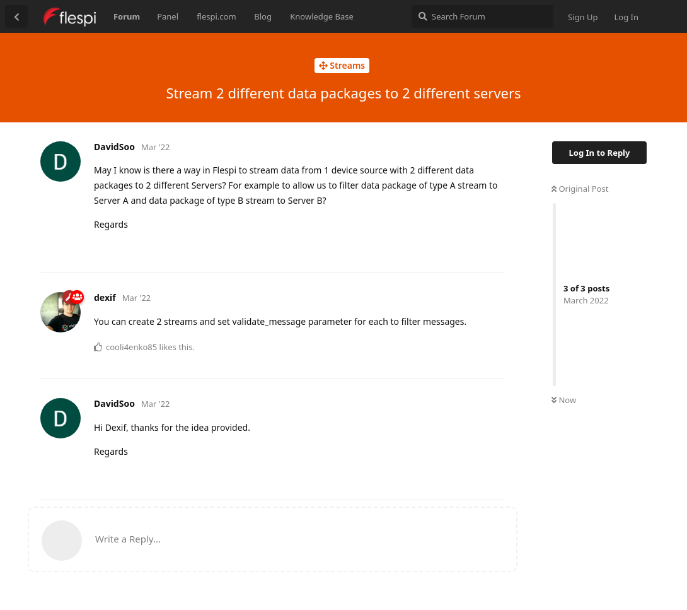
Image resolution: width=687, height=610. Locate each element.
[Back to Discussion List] (16, 16)
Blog (263, 16)
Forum (126, 16)
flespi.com (216, 16)
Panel (167, 16)
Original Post (579, 188)
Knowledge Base (322, 16)
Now (563, 400)
